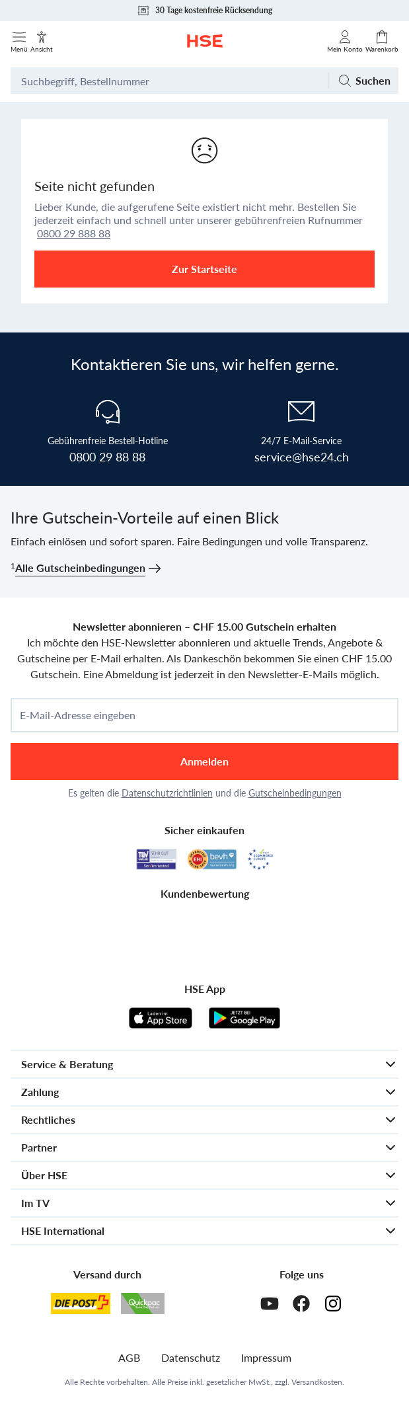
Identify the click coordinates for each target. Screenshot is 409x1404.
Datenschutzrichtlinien (167, 793)
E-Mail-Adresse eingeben (77, 715)
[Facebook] (301, 1303)
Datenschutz (190, 1357)
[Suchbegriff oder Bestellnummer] (169, 80)
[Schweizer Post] (80, 1303)
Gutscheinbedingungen (295, 793)
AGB (129, 1357)
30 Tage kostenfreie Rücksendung (204, 10)
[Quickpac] (143, 1303)
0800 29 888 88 (73, 233)
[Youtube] (269, 1303)
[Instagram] (333, 1303)
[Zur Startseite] (204, 41)
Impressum (266, 1357)
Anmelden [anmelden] (204, 761)
